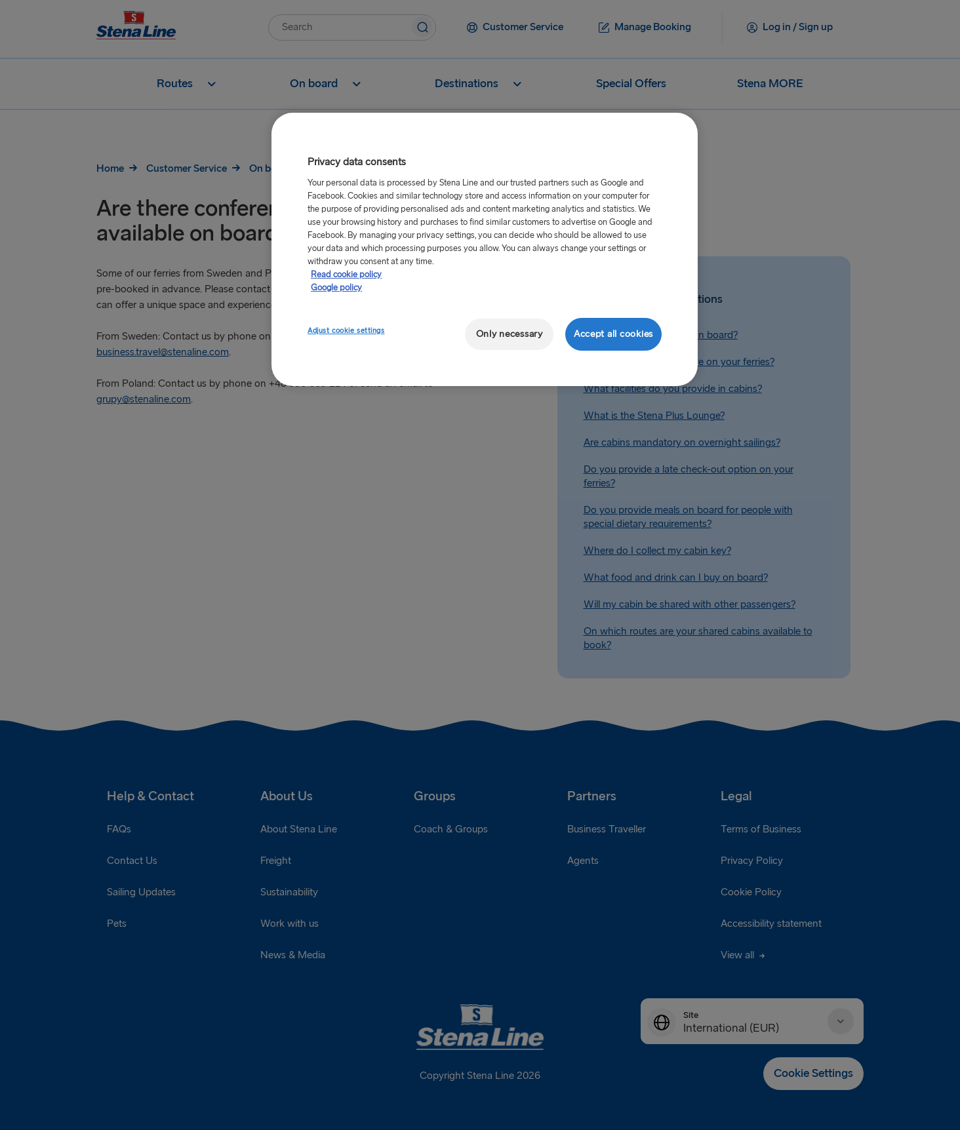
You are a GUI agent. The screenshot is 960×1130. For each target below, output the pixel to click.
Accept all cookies (613, 334)
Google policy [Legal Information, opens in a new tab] (336, 287)
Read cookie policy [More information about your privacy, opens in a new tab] (346, 274)
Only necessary (509, 334)
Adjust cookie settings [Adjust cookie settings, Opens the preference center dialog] (346, 330)
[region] (484, 249)
